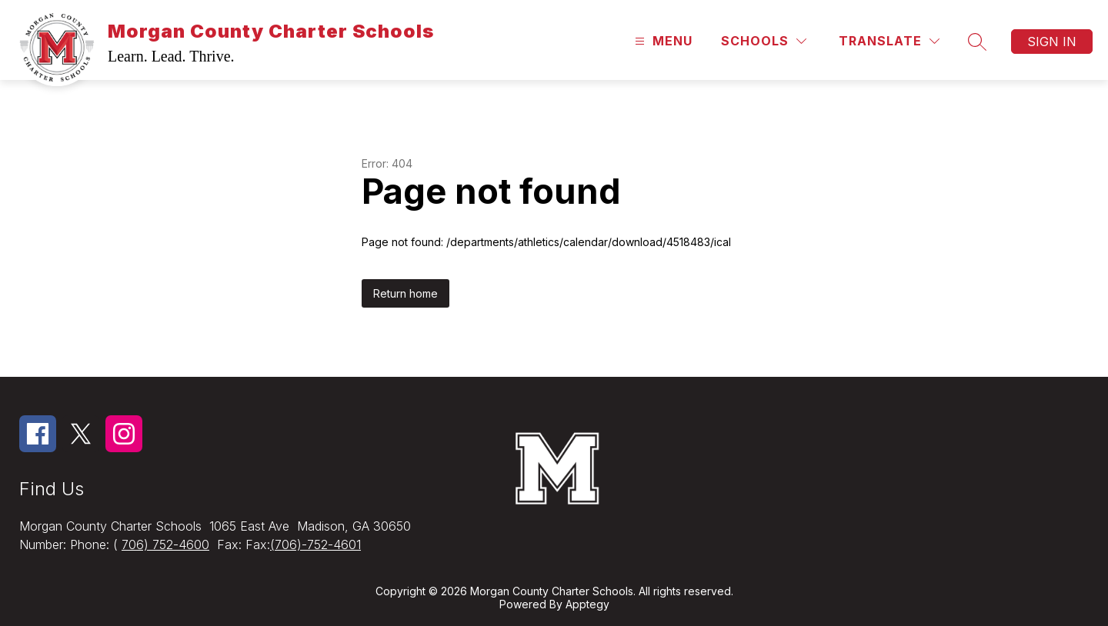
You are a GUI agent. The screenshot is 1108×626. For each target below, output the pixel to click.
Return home (405, 293)
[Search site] (977, 41)
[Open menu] (661, 41)
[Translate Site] (889, 41)
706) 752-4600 (165, 544)
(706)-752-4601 (315, 544)
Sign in (1051, 41)
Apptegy (587, 604)
